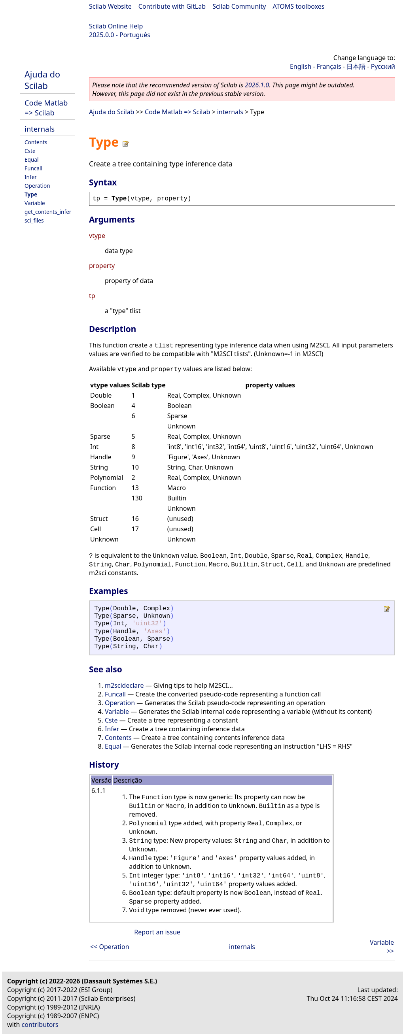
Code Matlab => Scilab (46, 107)
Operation (37, 185)
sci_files (34, 220)
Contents (36, 142)
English (300, 66)
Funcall (33, 168)
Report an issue (157, 932)
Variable (35, 203)
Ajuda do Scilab (42, 79)
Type (31, 194)
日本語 (355, 66)
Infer (31, 177)
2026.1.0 (257, 85)
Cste (30, 151)
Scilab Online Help (116, 26)
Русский (383, 66)
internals (40, 129)
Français (329, 66)
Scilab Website (110, 6)
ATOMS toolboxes (299, 6)
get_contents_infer (48, 211)
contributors (40, 1024)
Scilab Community (239, 6)
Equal (31, 159)
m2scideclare (124, 685)
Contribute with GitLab (172, 6)
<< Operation (109, 946)
